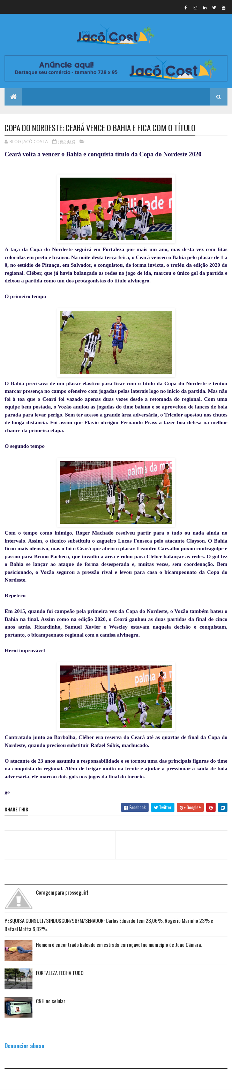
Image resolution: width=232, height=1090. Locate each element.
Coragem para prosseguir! (62, 892)
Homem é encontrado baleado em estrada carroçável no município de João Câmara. (119, 944)
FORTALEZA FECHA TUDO (59, 972)
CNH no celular (50, 1001)
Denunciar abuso (24, 1045)
